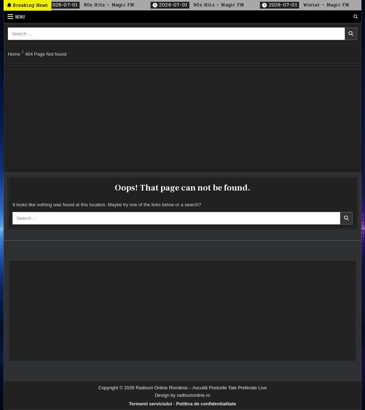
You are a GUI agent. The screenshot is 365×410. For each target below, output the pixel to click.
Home (14, 54)
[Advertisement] (182, 119)
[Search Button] (356, 17)
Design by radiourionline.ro (182, 395)
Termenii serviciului (150, 403)
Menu (20, 17)
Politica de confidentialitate (206, 403)
